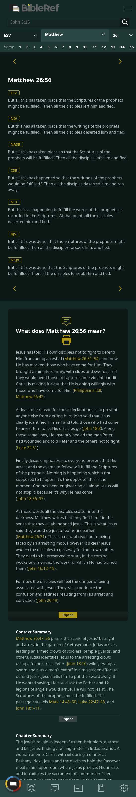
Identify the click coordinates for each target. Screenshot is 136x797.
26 (115, 35)
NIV (14, 118)
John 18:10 (77, 663)
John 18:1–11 (28, 708)
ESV (14, 92)
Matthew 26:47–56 (33, 638)
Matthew (54, 34)
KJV (13, 234)
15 (132, 46)
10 (85, 46)
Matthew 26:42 (29, 396)
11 (95, 46)
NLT (14, 202)
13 (113, 46)
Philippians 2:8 (87, 390)
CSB (14, 170)
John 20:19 (47, 600)
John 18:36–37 (30, 498)
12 (104, 46)
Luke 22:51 (27, 447)
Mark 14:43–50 (62, 701)
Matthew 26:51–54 (81, 358)
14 (122, 46)
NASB (15, 144)
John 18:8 (92, 428)
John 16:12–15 (41, 568)
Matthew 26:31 (31, 536)
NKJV (15, 259)
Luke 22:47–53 (91, 701)
